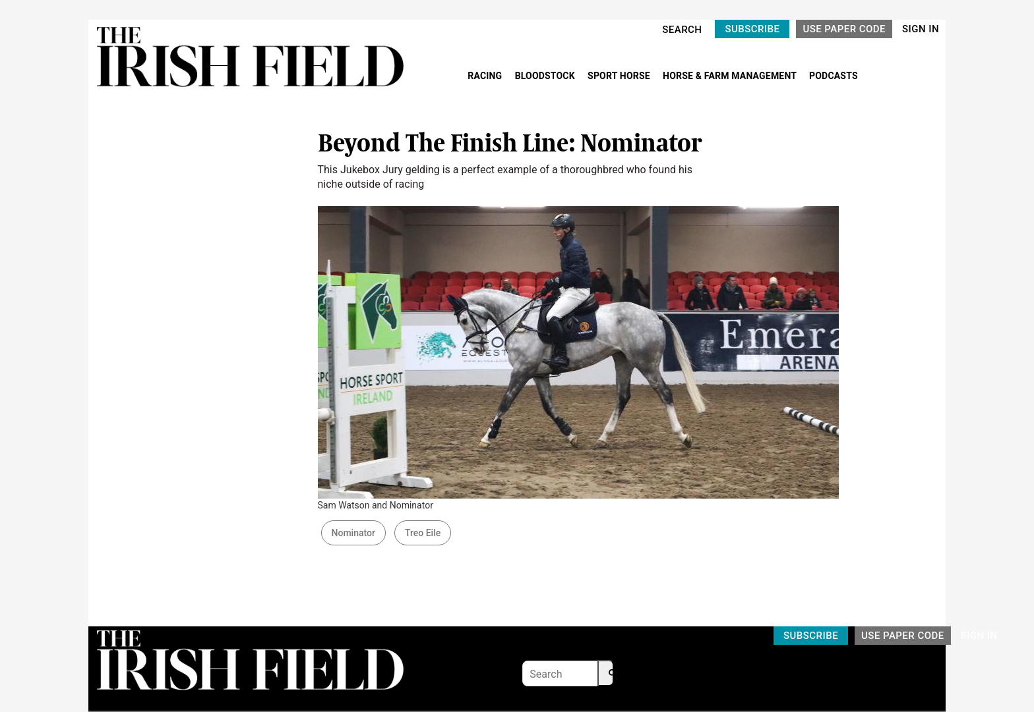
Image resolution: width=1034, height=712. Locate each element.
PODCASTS (833, 75)
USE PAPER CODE (844, 29)
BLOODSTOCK (546, 75)
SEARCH (682, 30)
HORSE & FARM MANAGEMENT (731, 75)
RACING (486, 75)
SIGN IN (920, 29)
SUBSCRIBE (752, 29)
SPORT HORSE (620, 75)
